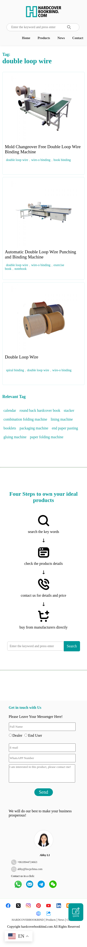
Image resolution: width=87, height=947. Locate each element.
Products (44, 38)
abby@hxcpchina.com (30, 869)
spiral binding (15, 370)
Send (43, 792)
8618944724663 (28, 862)
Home (26, 38)
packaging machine (33, 428)
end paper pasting (65, 428)
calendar (9, 410)
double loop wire (17, 160)
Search (72, 646)
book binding (62, 160)
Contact (77, 38)
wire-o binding (40, 160)
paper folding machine (46, 437)
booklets (9, 428)
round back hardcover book (39, 410)
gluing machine (14, 437)
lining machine (62, 419)
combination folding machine (25, 419)
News (61, 38)
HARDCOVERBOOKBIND (28, 919)
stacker (69, 410)
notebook (21, 269)
